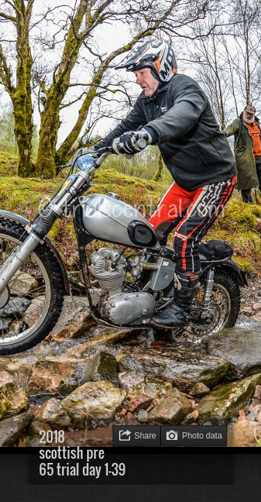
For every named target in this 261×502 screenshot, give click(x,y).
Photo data (202, 436)
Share (145, 436)
